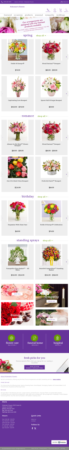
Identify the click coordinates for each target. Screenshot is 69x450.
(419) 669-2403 (7, 2)
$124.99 (18, 187)
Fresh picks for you (34, 360)
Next (66, 57)
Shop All (40, 35)
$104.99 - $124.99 (17, 275)
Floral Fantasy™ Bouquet (51, 63)
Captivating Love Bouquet (17, 100)
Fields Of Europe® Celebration (51, 225)
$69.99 (17, 231)
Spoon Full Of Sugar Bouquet (51, 100)
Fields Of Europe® (17, 63)
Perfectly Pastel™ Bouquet (51, 181)
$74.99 (17, 70)
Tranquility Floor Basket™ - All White (17, 269)
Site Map (63, 448)
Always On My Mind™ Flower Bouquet (17, 144)
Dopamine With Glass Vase (17, 225)
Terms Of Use (34, 448)
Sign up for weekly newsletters (34, 367)
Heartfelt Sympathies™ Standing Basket (51, 269)
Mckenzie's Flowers (17, 7)
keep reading (57, 379)
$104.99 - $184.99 (51, 275)
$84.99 (51, 187)
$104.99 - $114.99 (17, 107)
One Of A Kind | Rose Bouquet (17, 181)
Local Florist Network (54, 448)
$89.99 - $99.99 (51, 70)
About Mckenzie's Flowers (9, 376)
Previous (2, 57)
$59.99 (51, 107)
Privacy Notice (43, 448)
